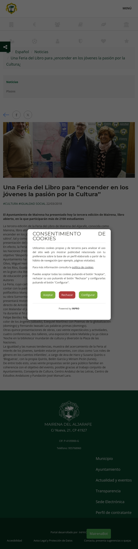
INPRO (75, 308)
